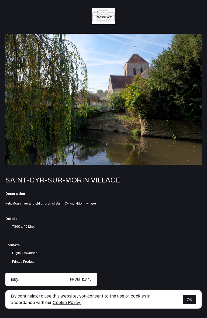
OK (189, 299)
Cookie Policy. (67, 302)
